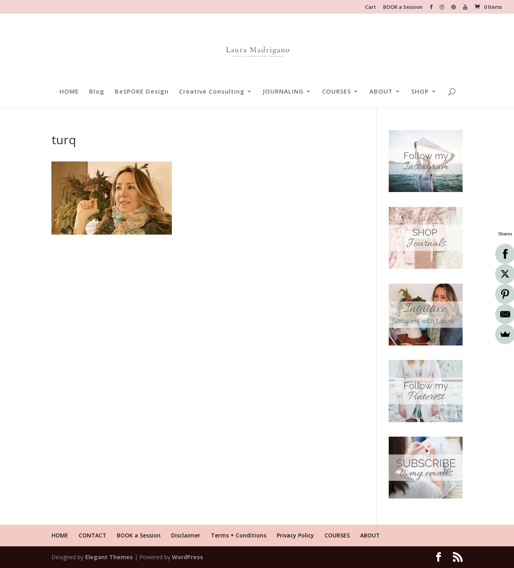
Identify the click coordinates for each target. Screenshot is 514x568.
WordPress (187, 557)
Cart (370, 7)
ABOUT (381, 91)
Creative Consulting (212, 91)
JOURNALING (283, 91)
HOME (69, 91)
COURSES (336, 91)
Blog (96, 91)
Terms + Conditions (238, 535)
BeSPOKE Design (142, 91)
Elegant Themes (109, 557)
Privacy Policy (295, 535)
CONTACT (92, 535)
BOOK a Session (402, 7)
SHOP (420, 91)
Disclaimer (185, 535)
